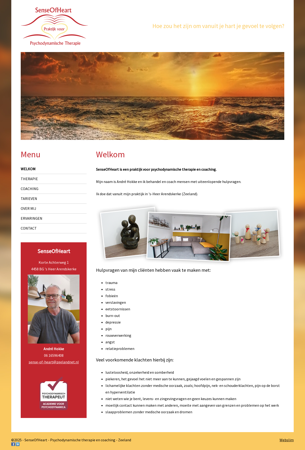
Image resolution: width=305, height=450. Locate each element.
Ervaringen (31, 218)
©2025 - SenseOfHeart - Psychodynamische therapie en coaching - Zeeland (71, 440)
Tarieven (29, 198)
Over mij (28, 208)
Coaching (29, 188)
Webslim (287, 440)
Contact (29, 228)
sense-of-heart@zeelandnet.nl (54, 362)
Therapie (29, 178)
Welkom (28, 168)
